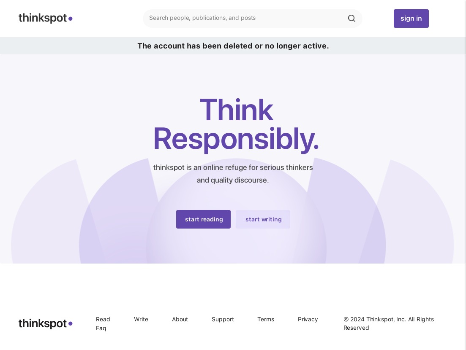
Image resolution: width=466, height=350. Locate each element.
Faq (101, 328)
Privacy (308, 319)
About (180, 319)
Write (141, 319)
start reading (204, 219)
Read (103, 319)
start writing (263, 219)
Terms (265, 319)
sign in (411, 18)
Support (223, 319)
